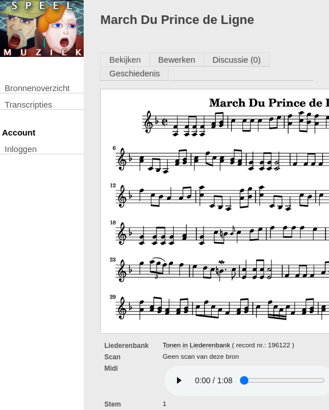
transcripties (28, 104)
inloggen (20, 149)
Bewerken (176, 59)
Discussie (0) (236, 59)
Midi (111, 368)
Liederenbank (126, 346)
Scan (112, 357)
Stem (112, 404)
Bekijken (125, 59)
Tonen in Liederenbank (197, 344)
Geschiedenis (134, 73)
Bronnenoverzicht (37, 88)
